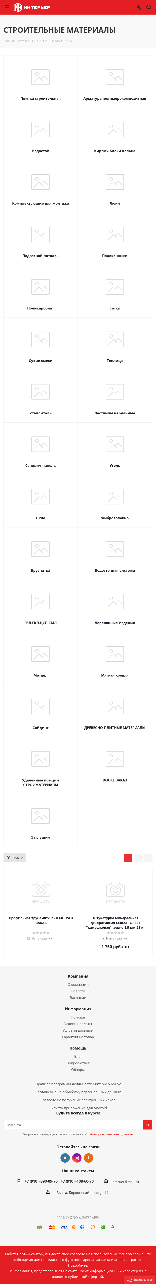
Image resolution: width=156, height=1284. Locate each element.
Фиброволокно (115, 517)
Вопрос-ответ (78, 1063)
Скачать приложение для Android (78, 1108)
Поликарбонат (40, 308)
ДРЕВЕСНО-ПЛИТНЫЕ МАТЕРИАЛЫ (114, 727)
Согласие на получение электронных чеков (78, 1100)
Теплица (115, 360)
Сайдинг (40, 727)
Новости (78, 991)
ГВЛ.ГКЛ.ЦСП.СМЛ (40, 622)
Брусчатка (40, 570)
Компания (78, 976)
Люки (115, 203)
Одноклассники (88, 1158)
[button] (139, 1279)
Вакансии (78, 997)
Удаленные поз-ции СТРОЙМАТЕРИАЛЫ (40, 782)
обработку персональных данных (109, 1134)
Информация (78, 1008)
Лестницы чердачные (114, 413)
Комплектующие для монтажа (40, 203)
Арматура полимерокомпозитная (114, 98)
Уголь (115, 465)
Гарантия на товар (78, 1036)
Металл (40, 675)
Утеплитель (41, 413)
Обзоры (78, 1069)
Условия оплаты (78, 1023)
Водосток (40, 150)
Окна (40, 517)
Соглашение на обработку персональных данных (78, 1092)
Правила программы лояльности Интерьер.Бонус (78, 1084)
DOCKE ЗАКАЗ (115, 780)
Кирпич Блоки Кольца (114, 150)
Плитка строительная (40, 98)
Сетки (114, 308)
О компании (78, 984)
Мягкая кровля (115, 675)
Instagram (77, 1158)
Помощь (78, 1017)
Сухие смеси (40, 360)
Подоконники (114, 255)
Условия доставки (78, 1030)
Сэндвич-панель (40, 465)
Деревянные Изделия (115, 622)
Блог (78, 1056)
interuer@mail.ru (125, 1181)
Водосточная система (115, 570)
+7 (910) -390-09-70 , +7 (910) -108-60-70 (59, 1181)
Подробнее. (78, 1265)
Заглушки (40, 837)
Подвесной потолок (40, 255)
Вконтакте (65, 1158)
